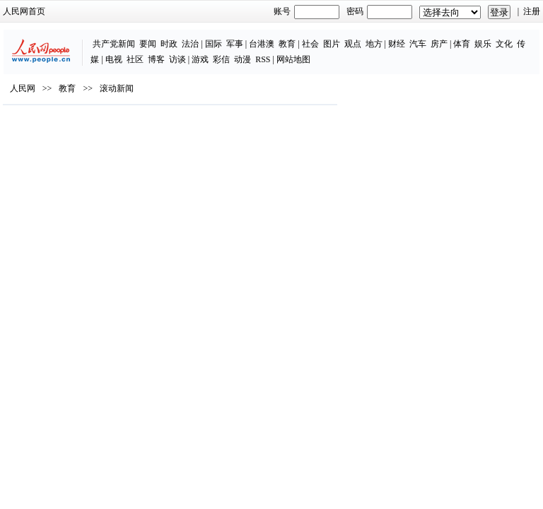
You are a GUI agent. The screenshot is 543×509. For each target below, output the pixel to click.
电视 (113, 59)
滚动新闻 (117, 88)
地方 (374, 44)
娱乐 (482, 44)
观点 (352, 44)
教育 (287, 44)
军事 (234, 44)
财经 (396, 44)
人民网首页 (24, 11)
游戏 (200, 59)
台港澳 (261, 44)
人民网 (22, 88)
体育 (461, 44)
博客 (156, 59)
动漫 (242, 59)
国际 (213, 44)
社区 (135, 59)
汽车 (417, 44)
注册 (531, 11)
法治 (190, 44)
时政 (168, 44)
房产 (439, 44)
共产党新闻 (114, 44)
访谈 (177, 59)
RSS (262, 59)
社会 (310, 44)
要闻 (147, 44)
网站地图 (293, 59)
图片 (331, 44)
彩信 (221, 59)
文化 (504, 44)
